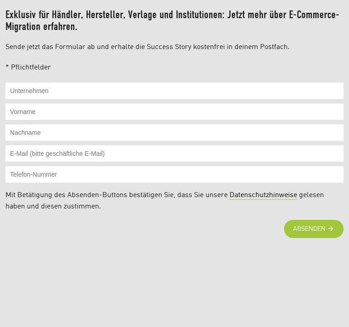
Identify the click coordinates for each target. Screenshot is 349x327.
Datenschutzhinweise (263, 195)
